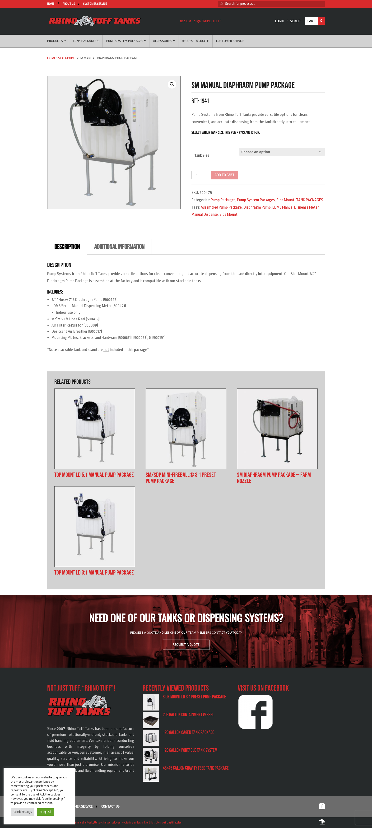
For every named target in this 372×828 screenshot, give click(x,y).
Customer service (95, 3)
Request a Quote (195, 41)
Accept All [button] (45, 812)
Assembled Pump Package (221, 207)
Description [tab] (67, 246)
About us (69, 3)
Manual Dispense (204, 214)
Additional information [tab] (119, 246)
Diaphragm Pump (257, 207)
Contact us (110, 807)
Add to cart (224, 175)
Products (55, 41)
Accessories (162, 41)
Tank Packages (85, 41)
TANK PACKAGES (309, 200)
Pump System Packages (124, 41)
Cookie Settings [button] (23, 812)
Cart (316, 21)
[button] (172, 84)
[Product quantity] (198, 175)
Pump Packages (223, 200)
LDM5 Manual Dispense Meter (295, 207)
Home (50, 3)
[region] (186, 631)
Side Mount (67, 58)
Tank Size (201, 155)
